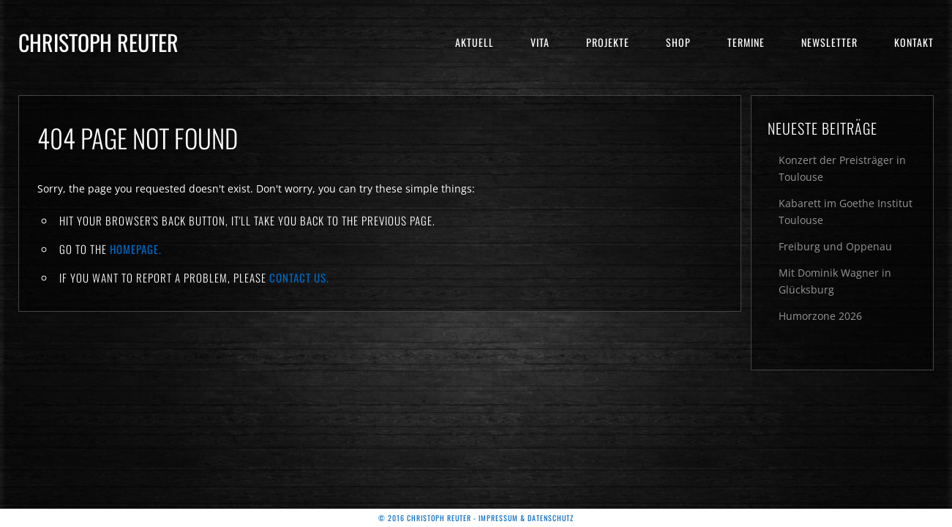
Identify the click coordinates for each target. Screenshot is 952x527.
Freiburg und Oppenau (835, 246)
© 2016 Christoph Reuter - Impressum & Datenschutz (476, 517)
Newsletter (829, 42)
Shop (678, 42)
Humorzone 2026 (820, 316)
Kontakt (914, 42)
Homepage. (136, 249)
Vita (540, 42)
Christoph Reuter (98, 42)
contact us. (299, 277)
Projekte (607, 42)
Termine (746, 42)
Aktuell (474, 42)
